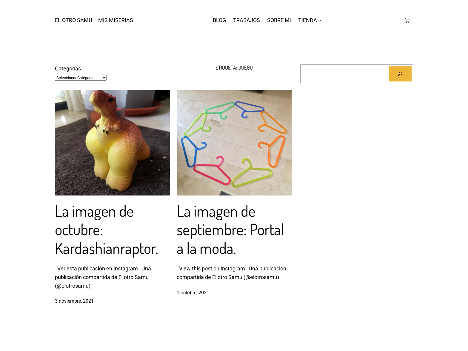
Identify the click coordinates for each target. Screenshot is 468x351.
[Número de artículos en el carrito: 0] (407, 20)
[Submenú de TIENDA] (319, 20)
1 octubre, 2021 (193, 292)
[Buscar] (400, 73)
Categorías (68, 68)
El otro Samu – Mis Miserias (94, 20)
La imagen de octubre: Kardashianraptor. (106, 229)
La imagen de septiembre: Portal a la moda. (230, 229)
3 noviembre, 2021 (74, 301)
